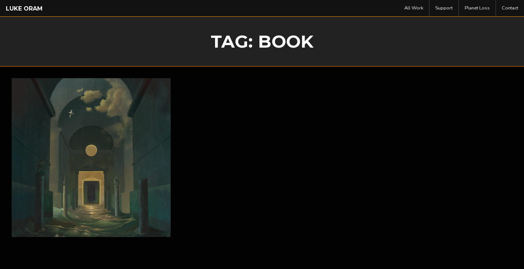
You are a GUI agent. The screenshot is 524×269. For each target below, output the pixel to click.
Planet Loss (477, 8)
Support (444, 8)
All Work (413, 8)
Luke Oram (24, 8)
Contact (510, 8)
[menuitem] (413, 8)
